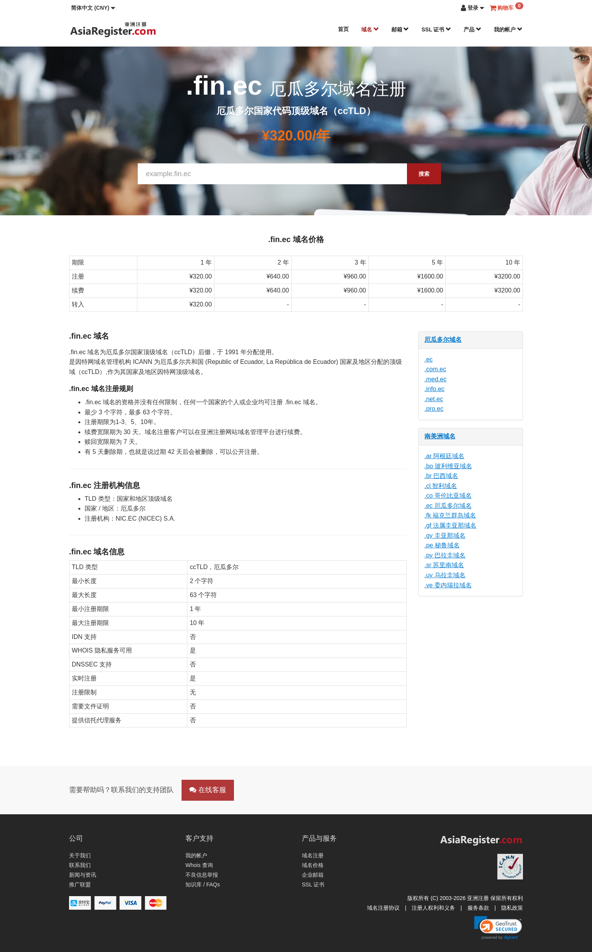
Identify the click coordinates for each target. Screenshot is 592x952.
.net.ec (433, 399)
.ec (428, 359)
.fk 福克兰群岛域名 (450, 515)
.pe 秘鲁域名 (442, 545)
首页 (343, 29)
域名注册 (313, 855)
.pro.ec (433, 408)
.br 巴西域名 (441, 476)
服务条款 (478, 908)
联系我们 (80, 865)
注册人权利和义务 (433, 908)
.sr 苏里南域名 (444, 565)
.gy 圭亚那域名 (445, 535)
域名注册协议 (383, 908)
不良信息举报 (201, 875)
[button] (93, 8)
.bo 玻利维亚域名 (448, 466)
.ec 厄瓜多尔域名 (448, 505)
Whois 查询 (199, 865)
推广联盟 (80, 884)
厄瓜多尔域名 (443, 339)
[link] (498, 928)
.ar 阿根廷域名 (444, 456)
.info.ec (434, 389)
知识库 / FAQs (202, 884)
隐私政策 (512, 908)
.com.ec (435, 369)
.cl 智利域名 (440, 486)
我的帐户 (508, 29)
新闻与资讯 (82, 875)
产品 (472, 29)
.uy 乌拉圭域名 (445, 575)
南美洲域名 (439, 436)
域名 (370, 29)
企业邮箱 (313, 875)
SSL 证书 (436, 29)
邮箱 (400, 29)
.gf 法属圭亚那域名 (450, 525)
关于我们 (80, 855)
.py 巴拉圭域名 (445, 555)
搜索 (424, 174)
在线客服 (207, 790)
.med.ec (435, 379)
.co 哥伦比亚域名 (448, 495)
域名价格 (313, 865)
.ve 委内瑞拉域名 (448, 585)
